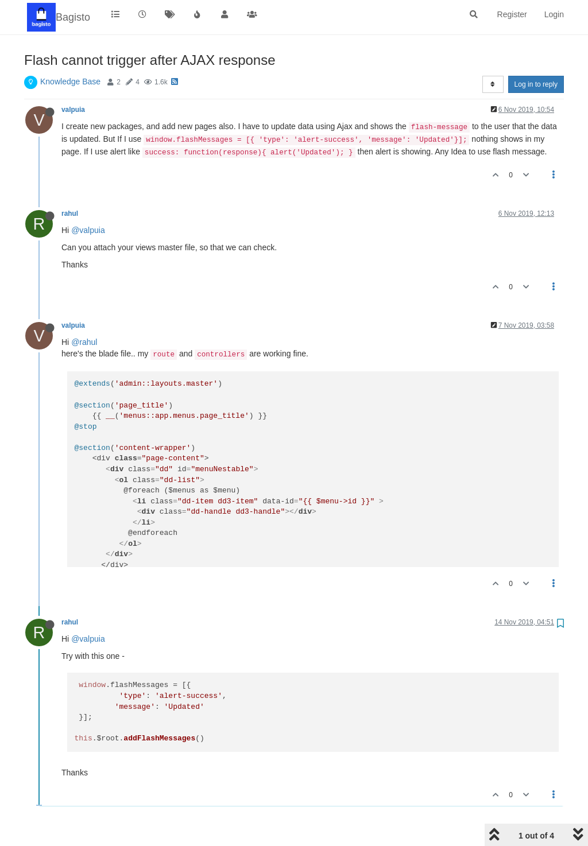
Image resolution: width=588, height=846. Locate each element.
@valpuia (88, 230)
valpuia (73, 110)
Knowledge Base (70, 81)
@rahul (84, 342)
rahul (69, 213)
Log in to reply (536, 84)
